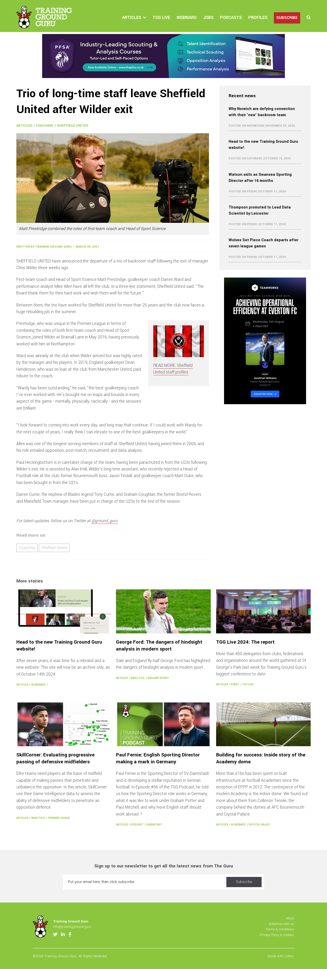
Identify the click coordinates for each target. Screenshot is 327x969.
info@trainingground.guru (72, 926)
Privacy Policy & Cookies (277, 934)
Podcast (137, 825)
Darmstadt (154, 825)
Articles (131, 17)
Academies (38, 685)
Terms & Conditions (280, 929)
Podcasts (231, 17)
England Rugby (158, 678)
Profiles (257, 17)
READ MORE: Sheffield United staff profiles (173, 368)
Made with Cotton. (281, 956)
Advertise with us (281, 923)
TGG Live (161, 17)
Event (235, 684)
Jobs (208, 17)
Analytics (138, 678)
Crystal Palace (259, 825)
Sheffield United (72, 125)
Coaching (44, 125)
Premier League (59, 818)
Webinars (187, 17)
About (290, 918)
